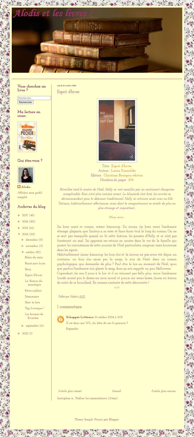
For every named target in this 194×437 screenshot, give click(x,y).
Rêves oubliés (33, 290)
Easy (28, 269)
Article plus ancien (163, 391)
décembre (32, 239)
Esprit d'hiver (33, 275)
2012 (25, 333)
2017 (25, 215)
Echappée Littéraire (80, 317)
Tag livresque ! (34, 308)
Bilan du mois (34, 257)
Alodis (26, 187)
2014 (25, 234)
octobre (30, 252)
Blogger (114, 419)
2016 (25, 221)
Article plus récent (69, 391)
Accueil (18, 75)
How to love (32, 302)
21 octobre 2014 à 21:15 (109, 317)
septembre (33, 325)
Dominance (32, 296)
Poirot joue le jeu (35, 263)
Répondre (72, 328)
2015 (25, 228)
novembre (32, 246)
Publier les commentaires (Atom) (97, 398)
